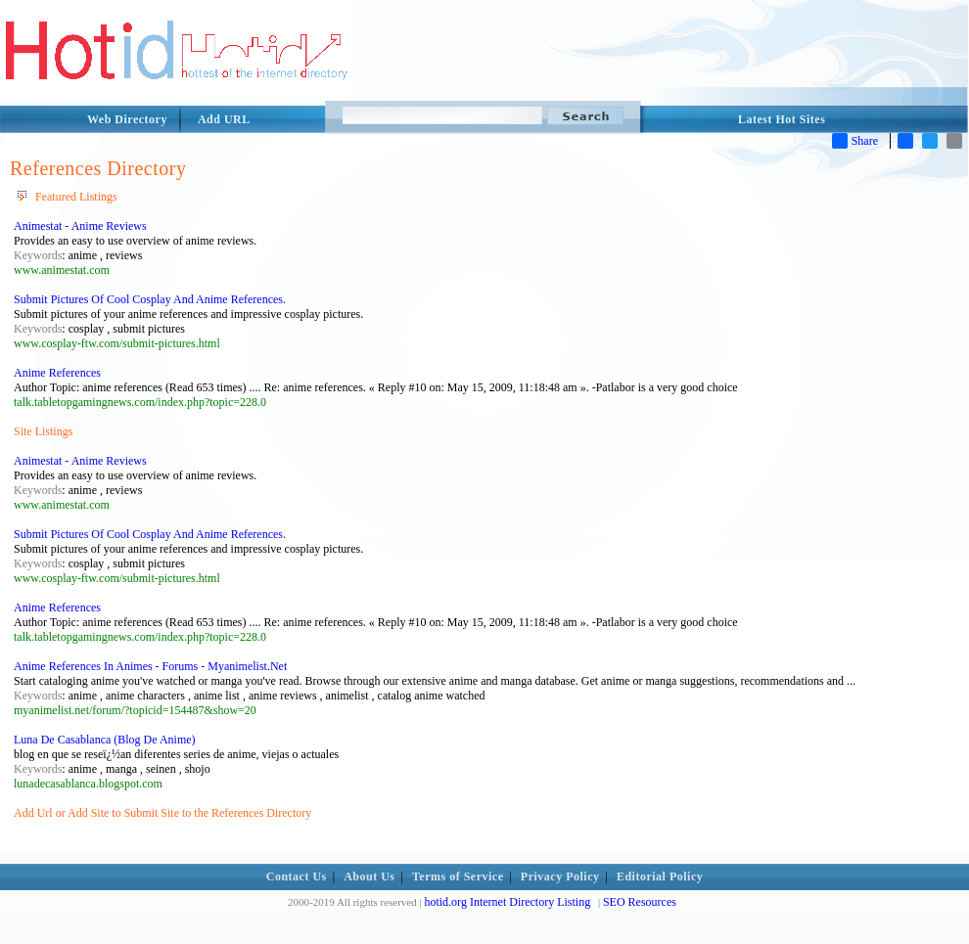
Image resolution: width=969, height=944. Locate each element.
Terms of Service (458, 876)
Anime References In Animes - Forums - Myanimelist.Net (150, 666)
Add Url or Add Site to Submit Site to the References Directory (162, 813)
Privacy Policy (560, 876)
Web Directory (127, 119)
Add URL (224, 119)
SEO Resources (639, 902)
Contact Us (296, 876)
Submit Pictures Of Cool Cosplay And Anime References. (150, 299)
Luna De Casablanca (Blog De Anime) (105, 739)
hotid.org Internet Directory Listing (507, 902)
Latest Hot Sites (781, 119)
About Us (369, 876)
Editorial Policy (660, 876)
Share (855, 141)
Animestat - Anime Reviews (80, 226)
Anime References (57, 373)
